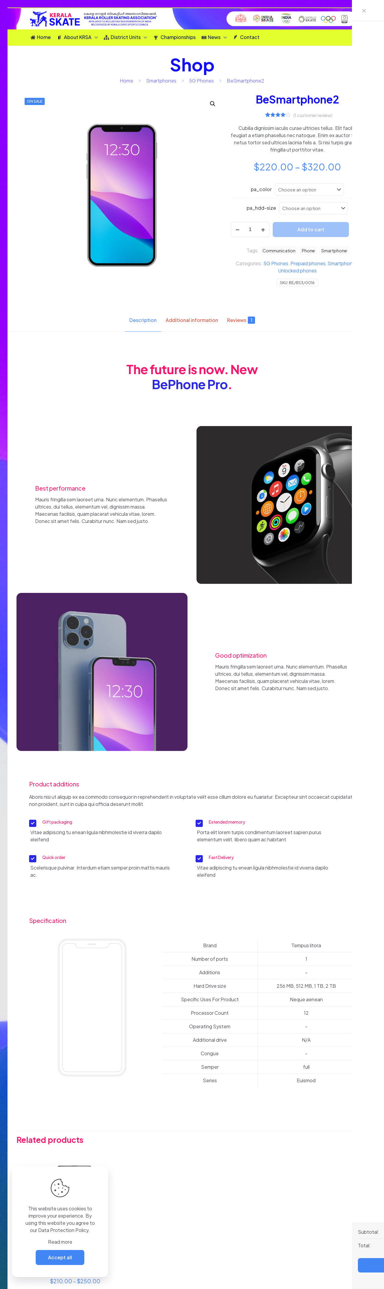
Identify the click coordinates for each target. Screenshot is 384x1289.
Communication (279, 250)
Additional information (192, 320)
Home (126, 80)
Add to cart (310, 229)
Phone (308, 250)
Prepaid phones (308, 263)
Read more (60, 1242)
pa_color (261, 189)
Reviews (241, 320)
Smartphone (334, 250)
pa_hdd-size (261, 208)
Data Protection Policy (63, 1230)
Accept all (60, 1257)
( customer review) (312, 115)
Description (143, 320)
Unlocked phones (297, 270)
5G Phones (201, 80)
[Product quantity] (250, 229)
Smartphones (161, 80)
